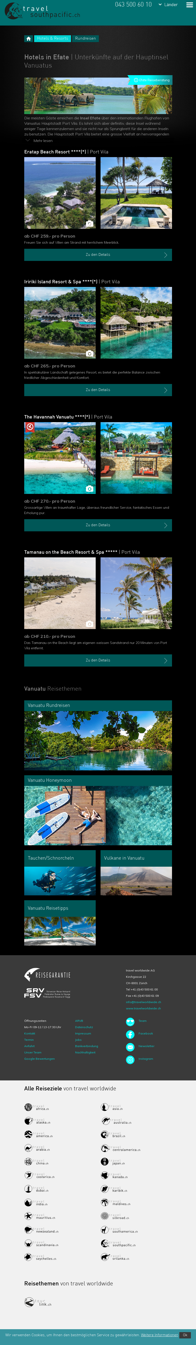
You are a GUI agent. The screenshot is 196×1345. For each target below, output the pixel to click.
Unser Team (32, 1052)
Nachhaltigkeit (85, 1052)
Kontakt (29, 1033)
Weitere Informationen (159, 1335)
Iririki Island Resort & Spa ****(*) (72, 282)
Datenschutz (84, 1027)
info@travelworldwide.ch (143, 1002)
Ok (185, 1335)
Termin (29, 1040)
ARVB (79, 1021)
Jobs (78, 1040)
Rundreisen (85, 38)
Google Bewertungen (39, 1058)
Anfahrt (29, 1046)
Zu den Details (127, 255)
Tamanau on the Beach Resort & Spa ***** (82, 552)
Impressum (83, 1033)
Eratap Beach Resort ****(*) (66, 152)
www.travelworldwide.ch (143, 1008)
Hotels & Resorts (52, 38)
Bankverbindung (86, 1046)
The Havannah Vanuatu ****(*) (68, 417)
